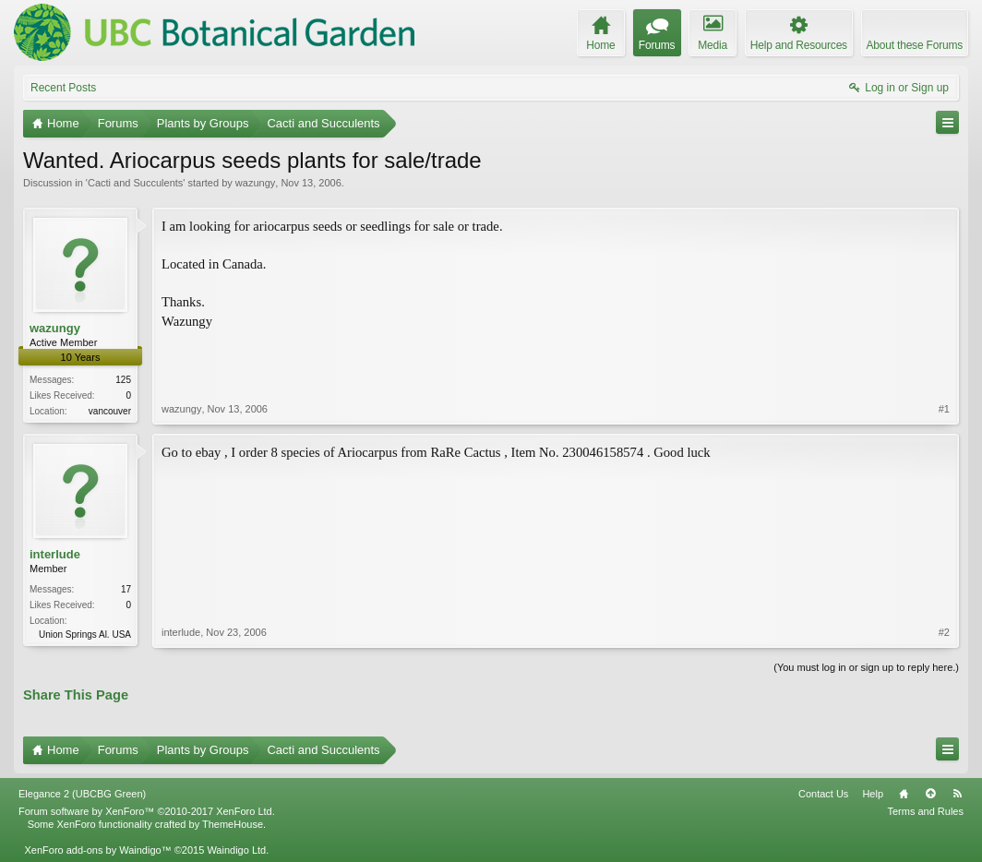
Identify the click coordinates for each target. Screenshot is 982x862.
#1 (944, 408)
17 (126, 589)
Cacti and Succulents (135, 182)
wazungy (255, 182)
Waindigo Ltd (236, 850)
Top (930, 793)
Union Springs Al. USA (85, 634)
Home (903, 793)
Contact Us (823, 793)
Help (872, 793)
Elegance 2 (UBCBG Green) (82, 793)
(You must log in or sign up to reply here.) (866, 667)
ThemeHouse (232, 824)
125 (123, 380)
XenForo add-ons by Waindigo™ (97, 850)
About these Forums (915, 45)
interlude (55, 554)
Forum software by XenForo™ (146, 811)
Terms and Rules (925, 811)
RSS (957, 793)
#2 (944, 632)
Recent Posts (63, 87)
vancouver (110, 411)
